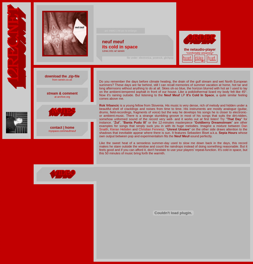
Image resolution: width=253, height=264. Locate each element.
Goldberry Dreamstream (213, 122)
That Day (234, 119)
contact (56, 128)
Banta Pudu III (135, 122)
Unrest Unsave (178, 129)
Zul (116, 122)
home (69, 128)
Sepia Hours (228, 132)
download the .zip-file (62, 76)
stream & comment (62, 93)
